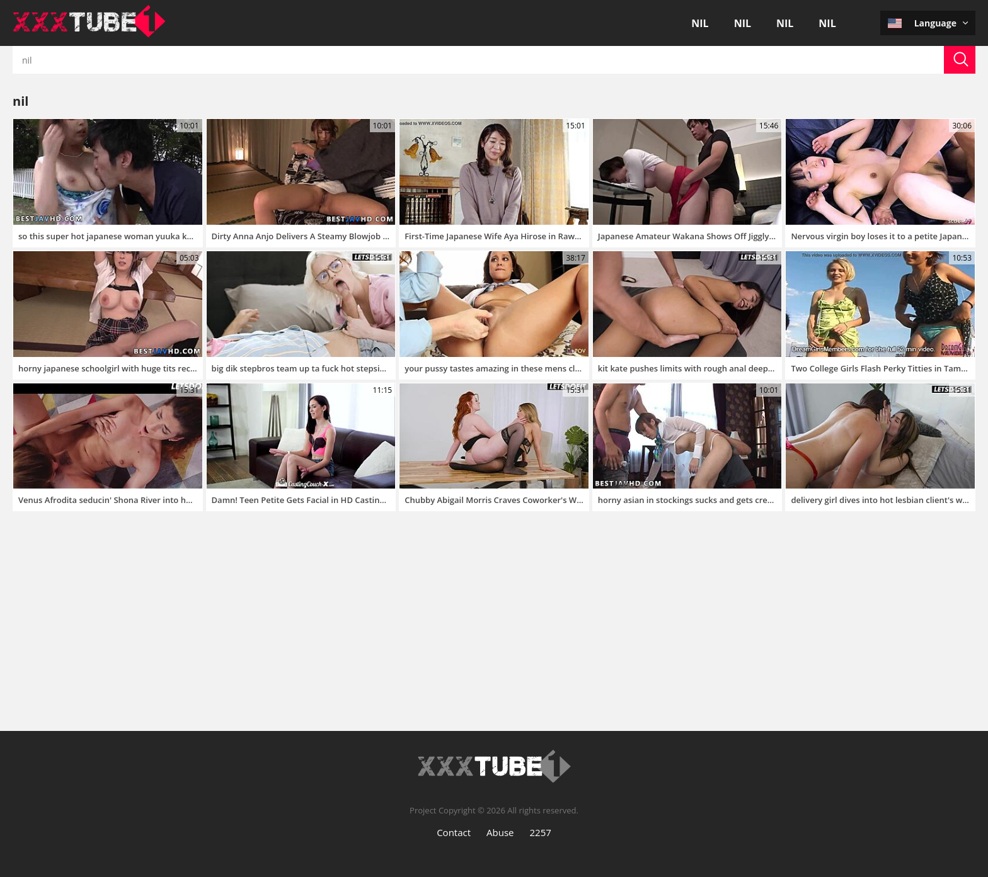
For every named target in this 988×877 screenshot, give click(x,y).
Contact (454, 832)
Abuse (500, 832)
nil (699, 23)
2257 (540, 832)
